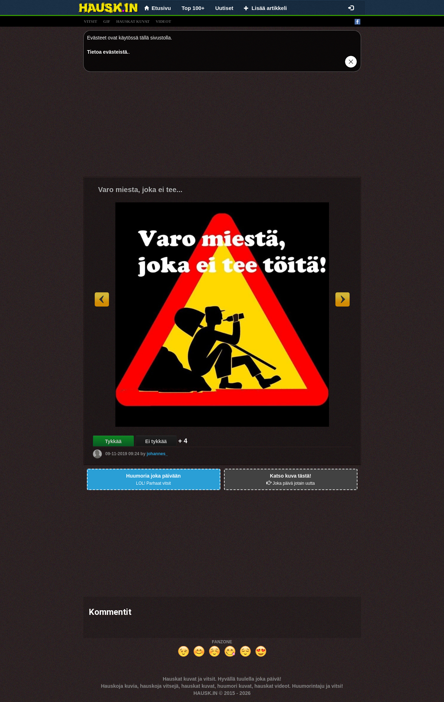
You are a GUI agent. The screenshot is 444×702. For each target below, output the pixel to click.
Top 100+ (193, 8)
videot (163, 21)
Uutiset (224, 8)
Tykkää (113, 441)
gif (106, 21)
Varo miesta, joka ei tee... (140, 189)
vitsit (90, 21)
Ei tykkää (156, 441)
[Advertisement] (222, 127)
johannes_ (157, 453)
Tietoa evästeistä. (108, 52)
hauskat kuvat (133, 21)
